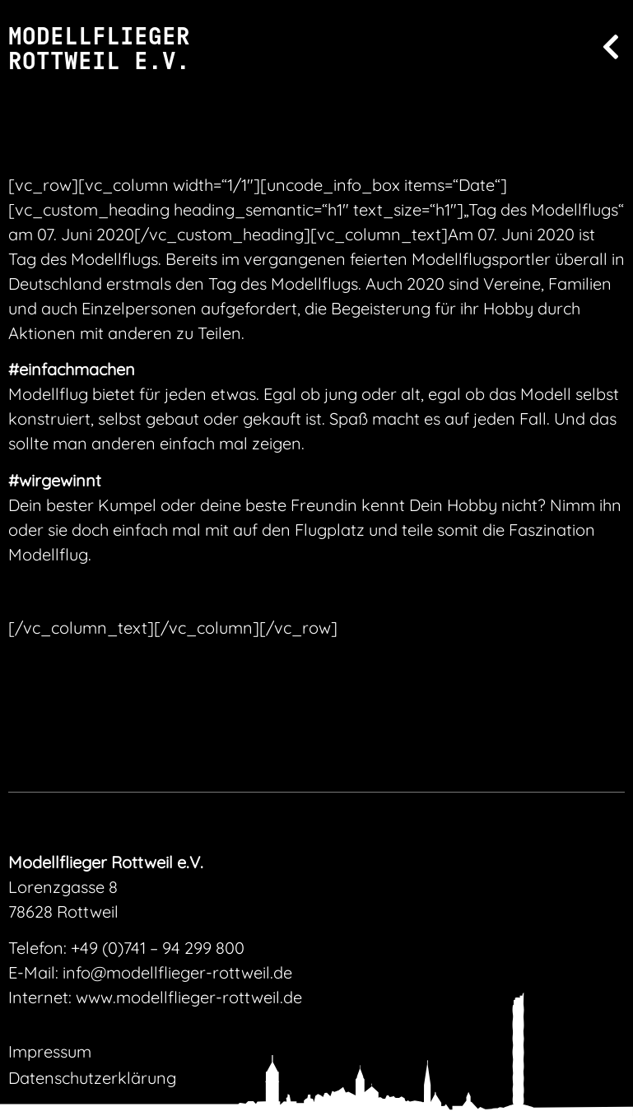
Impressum (49, 1051)
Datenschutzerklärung (92, 1077)
